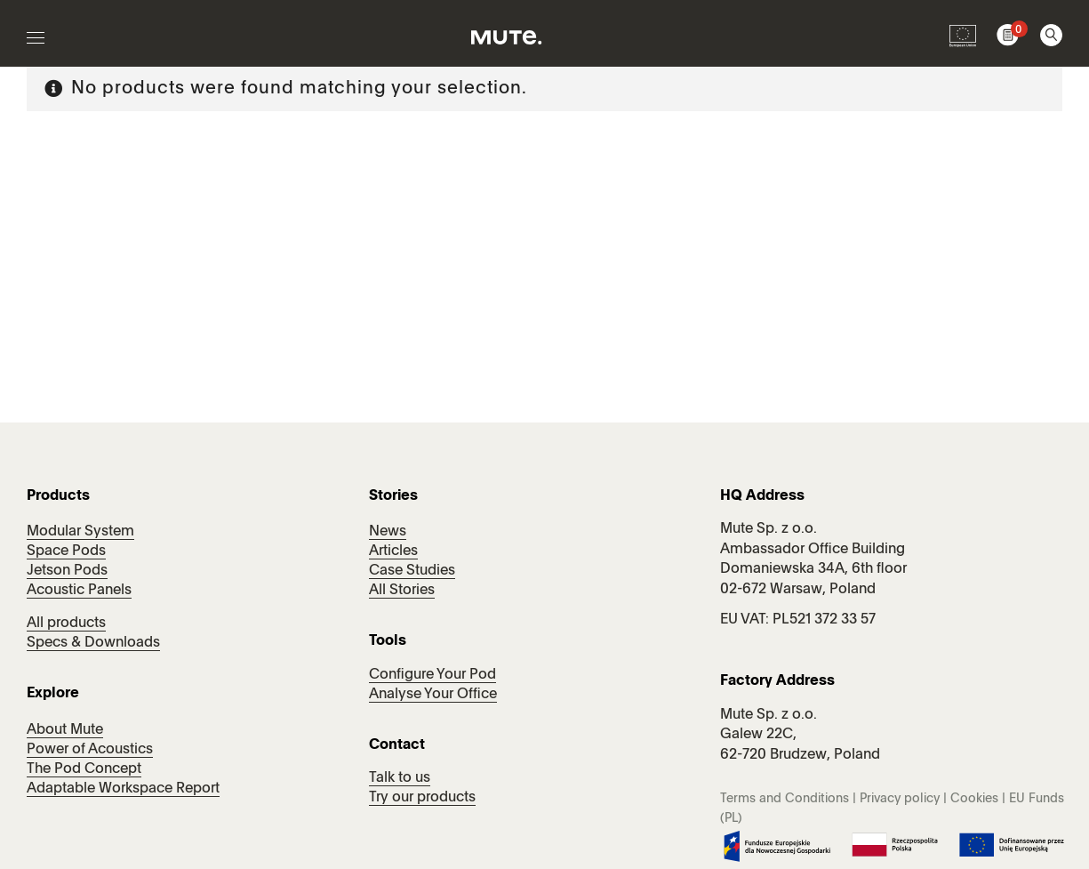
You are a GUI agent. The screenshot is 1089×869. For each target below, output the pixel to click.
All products (66, 623)
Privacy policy (900, 799)
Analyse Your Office (433, 695)
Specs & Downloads (93, 643)
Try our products (422, 798)
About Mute (65, 730)
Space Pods (66, 551)
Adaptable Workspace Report (123, 789)
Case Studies (412, 571)
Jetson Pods (67, 571)
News (387, 532)
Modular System (80, 532)
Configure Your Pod (432, 675)
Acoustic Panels (79, 590)
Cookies (974, 799)
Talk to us (399, 778)
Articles (393, 551)
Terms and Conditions (784, 799)
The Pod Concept (84, 769)
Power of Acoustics (90, 750)
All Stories (402, 590)
